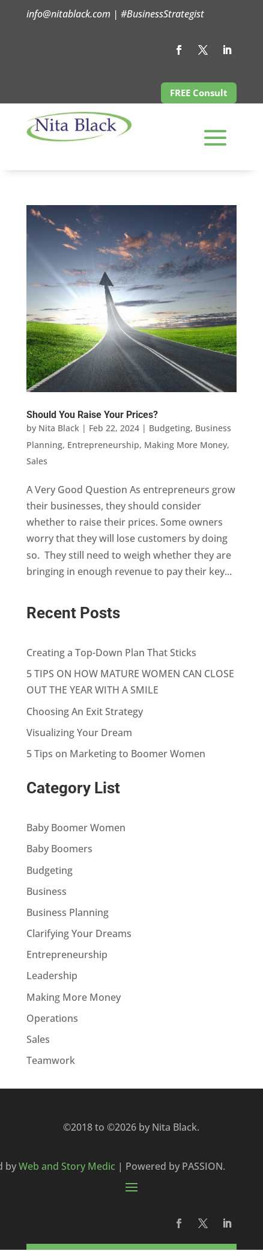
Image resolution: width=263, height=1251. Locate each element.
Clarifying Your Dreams (79, 933)
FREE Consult (199, 93)
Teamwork (50, 1060)
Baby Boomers (59, 848)
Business (46, 891)
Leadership (51, 975)
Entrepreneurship (103, 444)
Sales (36, 461)
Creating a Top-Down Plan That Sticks (111, 652)
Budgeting (169, 428)
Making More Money (185, 444)
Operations (52, 1018)
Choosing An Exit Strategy (84, 711)
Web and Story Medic (67, 1166)
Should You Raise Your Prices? (92, 414)
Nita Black (58, 428)
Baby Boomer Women (75, 827)
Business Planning (67, 912)
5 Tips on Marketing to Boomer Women (115, 753)
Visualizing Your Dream (79, 732)
